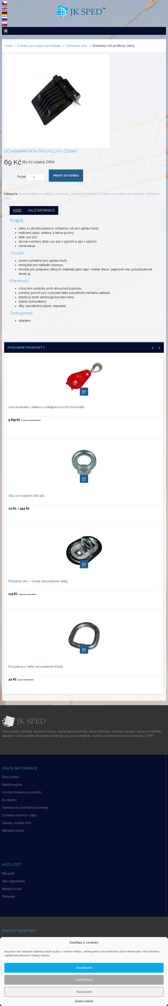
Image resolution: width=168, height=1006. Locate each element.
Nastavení (84, 992)
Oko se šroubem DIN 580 (26, 496)
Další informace (41, 210)
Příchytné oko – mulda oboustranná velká (37, 581)
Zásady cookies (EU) (16, 823)
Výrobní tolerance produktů (22, 792)
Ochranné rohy (76, 46)
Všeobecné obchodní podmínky (25, 807)
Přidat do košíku (66, 175)
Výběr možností (84, 479)
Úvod (8, 46)
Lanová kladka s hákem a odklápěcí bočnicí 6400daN (46, 407)
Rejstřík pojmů (12, 784)
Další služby (10, 777)
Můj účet (8, 873)
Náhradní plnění (13, 830)
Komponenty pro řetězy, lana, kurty (44, 194)
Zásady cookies (84, 1000)
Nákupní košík (12, 889)
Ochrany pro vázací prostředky (39, 46)
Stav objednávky (13, 881)
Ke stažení (9, 800)
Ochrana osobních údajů (19, 815)
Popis (17, 210)
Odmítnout (84, 980)
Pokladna (8, 896)
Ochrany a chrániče (84, 194)
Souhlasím (84, 968)
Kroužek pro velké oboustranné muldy (35, 666)
